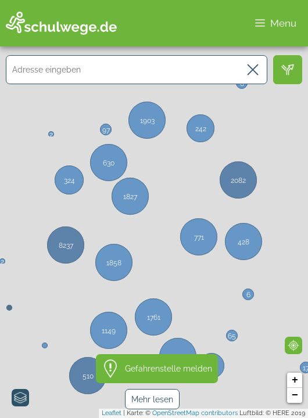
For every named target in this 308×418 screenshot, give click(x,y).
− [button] (295, 395)
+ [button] (295, 380)
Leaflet (111, 413)
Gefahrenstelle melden (168, 368)
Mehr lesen (152, 399)
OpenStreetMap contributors (195, 413)
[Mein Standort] (293, 345)
